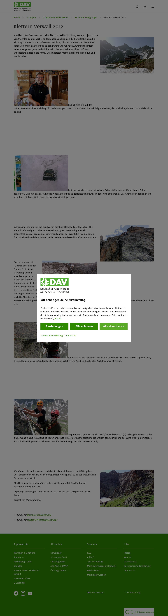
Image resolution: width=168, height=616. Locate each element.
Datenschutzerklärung (51, 335)
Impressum (70, 335)
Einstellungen (54, 326)
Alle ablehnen (84, 326)
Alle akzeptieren (113, 326)
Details (57, 318)
